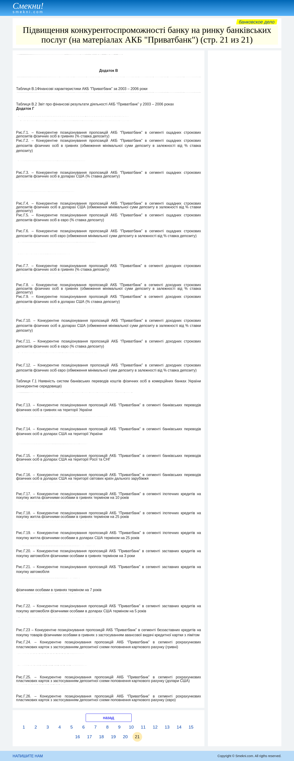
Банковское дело (256, 21)
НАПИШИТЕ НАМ (28, 756)
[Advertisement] (244, 122)
